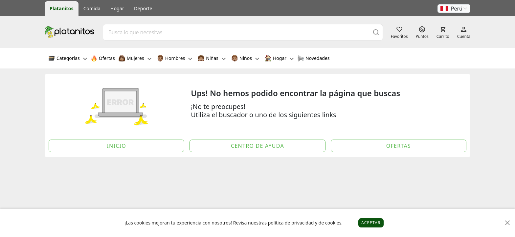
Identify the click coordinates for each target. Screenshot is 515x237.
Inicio (116, 145)
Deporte (143, 8)
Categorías (67, 59)
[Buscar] (376, 32)
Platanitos (62, 8)
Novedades (313, 59)
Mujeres (135, 59)
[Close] (507, 223)
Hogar (117, 8)
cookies (333, 223)
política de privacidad (291, 223)
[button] (453, 8)
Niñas (211, 59)
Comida (92, 8)
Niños (245, 59)
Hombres (174, 59)
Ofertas (103, 59)
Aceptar (371, 222)
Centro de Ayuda (257, 145)
